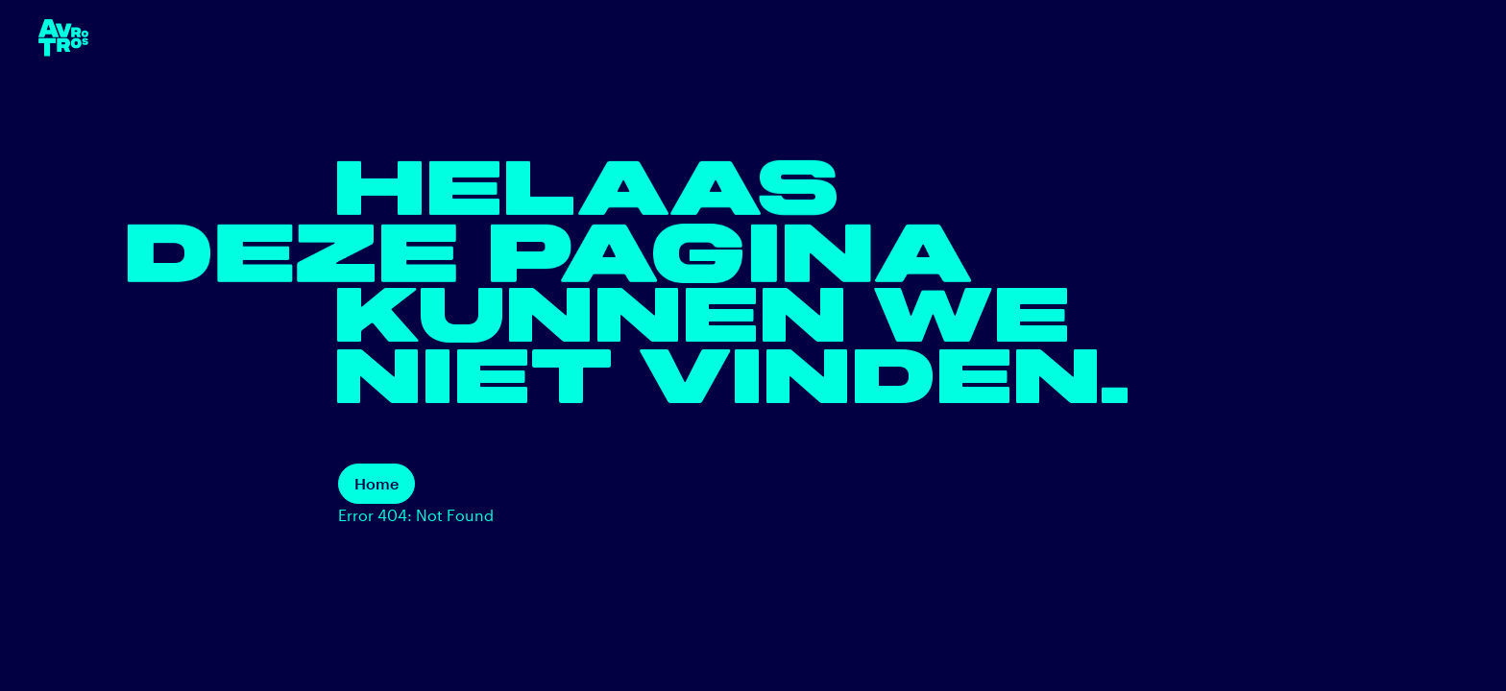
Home (376, 483)
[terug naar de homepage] (63, 38)
